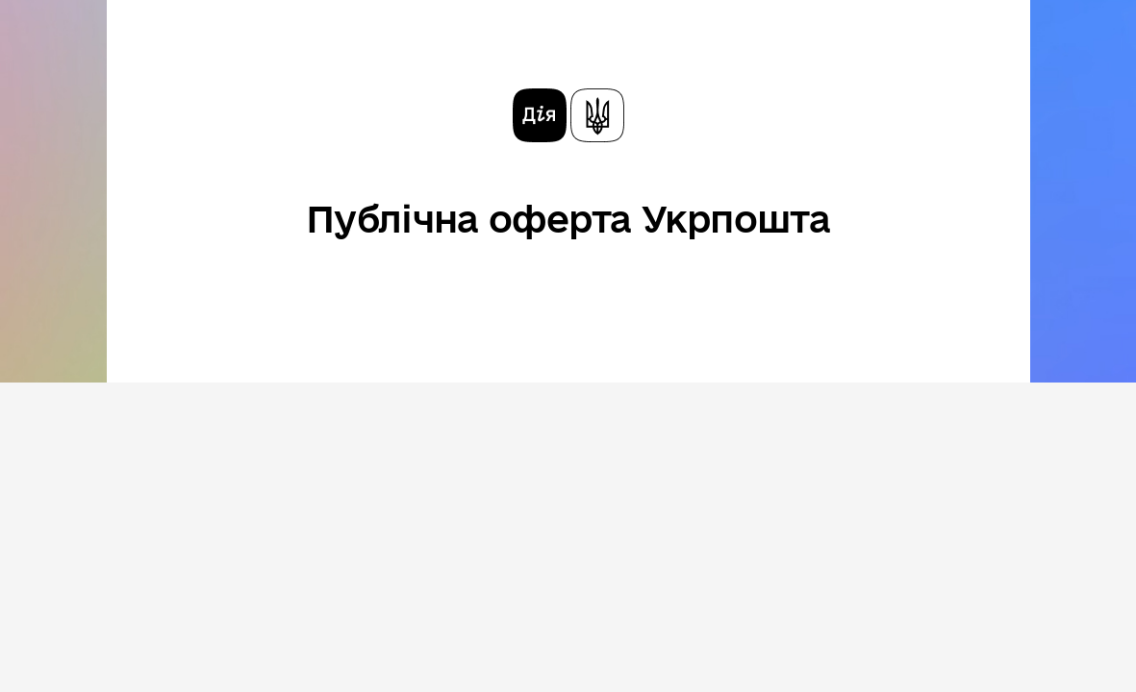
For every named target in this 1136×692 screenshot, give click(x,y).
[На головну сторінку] (568, 115)
